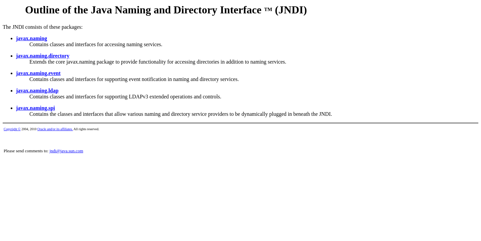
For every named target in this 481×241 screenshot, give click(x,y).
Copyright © (12, 129)
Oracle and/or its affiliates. (55, 129)
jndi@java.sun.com (66, 150)
